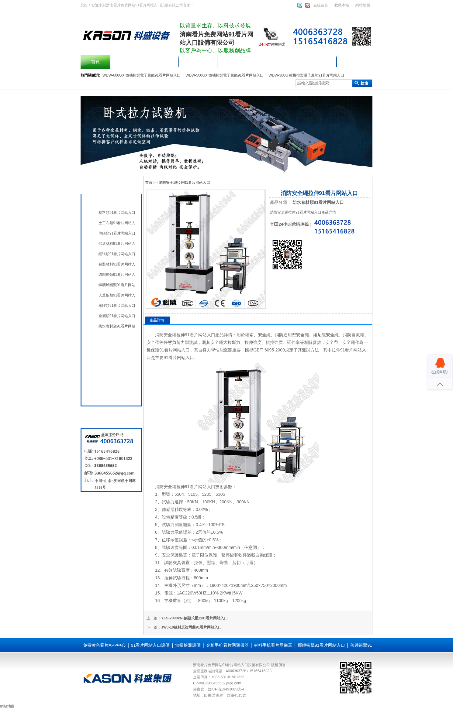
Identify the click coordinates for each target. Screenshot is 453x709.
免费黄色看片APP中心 (104, 645)
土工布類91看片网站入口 (117, 223)
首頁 (95, 61)
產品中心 (198, 61)
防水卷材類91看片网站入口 (117, 326)
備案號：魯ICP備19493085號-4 (218, 689)
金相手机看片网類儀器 (227, 645)
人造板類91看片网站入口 (117, 295)
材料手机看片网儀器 (307, 61)
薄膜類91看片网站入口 (117, 233)
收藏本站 (341, 5)
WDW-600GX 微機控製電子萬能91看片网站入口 (141, 75)
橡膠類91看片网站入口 (117, 305)
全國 (101, 394)
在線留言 (320, 5)
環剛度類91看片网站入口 (117, 274)
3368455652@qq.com (223, 683)
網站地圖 (362, 5)
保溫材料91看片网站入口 (117, 243)
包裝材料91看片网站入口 (117, 264)
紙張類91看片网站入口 (117, 254)
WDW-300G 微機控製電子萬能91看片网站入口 (306, 75)
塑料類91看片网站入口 (117, 213)
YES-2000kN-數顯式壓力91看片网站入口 (194, 618)
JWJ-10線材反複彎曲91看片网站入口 (191, 627)
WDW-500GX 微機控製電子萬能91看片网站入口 (224, 75)
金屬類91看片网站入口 (117, 316)
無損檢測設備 (110, 352)
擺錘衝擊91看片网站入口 (144, 61)
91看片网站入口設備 (247, 61)
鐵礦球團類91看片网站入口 (117, 285)
